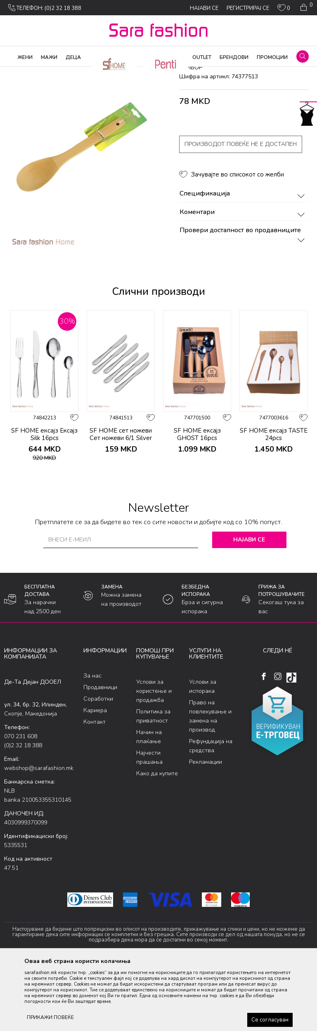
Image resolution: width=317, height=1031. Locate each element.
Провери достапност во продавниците (243, 297)
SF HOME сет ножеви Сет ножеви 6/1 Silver (121, 500)
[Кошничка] (305, 7)
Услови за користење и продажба (154, 758)
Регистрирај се (248, 8)
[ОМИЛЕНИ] (283, 9)
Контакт (94, 788)
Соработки (98, 765)
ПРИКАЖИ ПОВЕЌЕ (50, 1017)
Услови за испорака (202, 753)
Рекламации (205, 829)
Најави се (249, 606)
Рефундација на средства (210, 812)
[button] (302, 56)
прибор (153, 72)
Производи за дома (97, 72)
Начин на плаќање (149, 803)
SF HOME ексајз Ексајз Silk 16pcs (44, 500)
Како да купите (157, 840)
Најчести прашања (149, 824)
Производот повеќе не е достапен (241, 211)
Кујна (132, 72)
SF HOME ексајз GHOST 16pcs (197, 500)
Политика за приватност (153, 782)
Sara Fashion (19, 72)
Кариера (95, 777)
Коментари (243, 278)
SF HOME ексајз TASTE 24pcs (274, 500)
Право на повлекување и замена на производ (210, 782)
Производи (54, 72)
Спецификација (243, 260)
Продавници (100, 754)
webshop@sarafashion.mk (38, 835)
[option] (44, 460)
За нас (92, 742)
